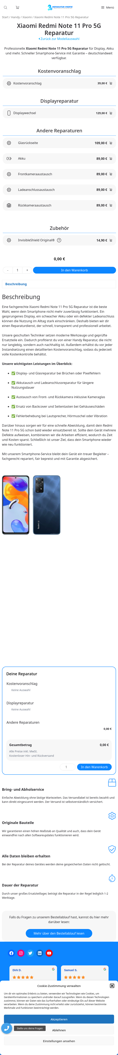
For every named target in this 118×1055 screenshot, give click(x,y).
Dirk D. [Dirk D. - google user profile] (17, 970)
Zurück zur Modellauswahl (59, 39)
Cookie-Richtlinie (38, 1050)
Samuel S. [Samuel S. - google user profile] (70, 970)
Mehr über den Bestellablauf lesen (59, 933)
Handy (15, 17)
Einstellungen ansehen (59, 1041)
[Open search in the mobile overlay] (6, 7)
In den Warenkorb (74, 270)
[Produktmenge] (17, 270)
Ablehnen (59, 1030)
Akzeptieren (59, 1019)
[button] (112, 986)
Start (5, 17)
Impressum (82, 1050)
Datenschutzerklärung (62, 1050)
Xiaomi (27, 17)
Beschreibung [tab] (16, 284)
